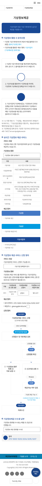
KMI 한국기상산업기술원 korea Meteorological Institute (14, 2)
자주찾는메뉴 (36, 473)
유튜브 (12, 474)
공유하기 (38, 13)
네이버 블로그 (17, 474)
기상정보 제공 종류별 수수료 (14, 429)
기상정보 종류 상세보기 (12, 155)
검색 (31, 3)
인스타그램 (22, 474)
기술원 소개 (24, 456)
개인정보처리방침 (11, 456)
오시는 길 (33, 456)
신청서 (22, 293)
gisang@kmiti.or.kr (19, 306)
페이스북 (7, 474)
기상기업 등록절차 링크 (22, 266)
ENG (38, 3)
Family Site (17, 482)
